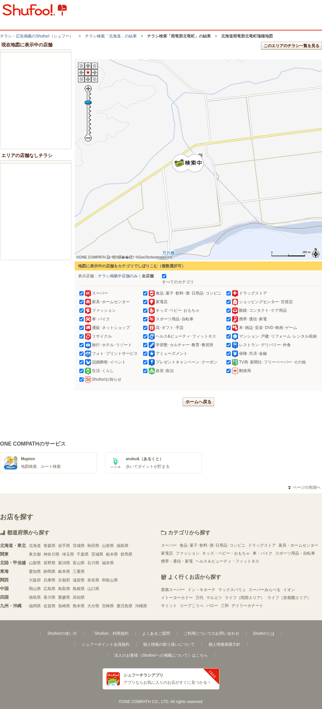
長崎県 (64, 606)
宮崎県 (108, 606)
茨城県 (97, 554)
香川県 (49, 597)
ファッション (188, 553)
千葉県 (83, 554)
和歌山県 (110, 580)
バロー (212, 605)
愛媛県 (64, 597)
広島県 (49, 588)
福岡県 (35, 606)
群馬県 (126, 554)
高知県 (79, 597)
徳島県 (35, 597)
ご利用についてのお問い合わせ (211, 633)
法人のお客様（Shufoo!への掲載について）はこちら (160, 655)
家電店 (167, 553)
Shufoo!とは (264, 633)
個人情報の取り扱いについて (169, 644)
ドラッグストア (262, 545)
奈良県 (93, 580)
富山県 (79, 563)
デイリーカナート (247, 605)
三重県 (79, 571)
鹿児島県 (124, 606)
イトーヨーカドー (177, 597)
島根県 (79, 588)
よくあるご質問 (156, 633)
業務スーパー (173, 589)
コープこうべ (191, 605)
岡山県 (35, 588)
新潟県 (64, 563)
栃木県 (112, 554)
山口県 (93, 588)
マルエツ (214, 597)
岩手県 (64, 545)
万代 (199, 597)
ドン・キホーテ (201, 589)
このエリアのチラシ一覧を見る (291, 45)
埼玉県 (68, 554)
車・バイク (263, 553)
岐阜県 (64, 571)
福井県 (108, 563)
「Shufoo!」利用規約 (109, 633)
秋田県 (93, 545)
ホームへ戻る (198, 401)
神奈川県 (51, 554)
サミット (169, 605)
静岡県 (49, 571)
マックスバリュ (232, 589)
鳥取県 (64, 588)
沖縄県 (141, 606)
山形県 (108, 545)
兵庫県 (49, 580)
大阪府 (35, 580)
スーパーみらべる (265, 589)
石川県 (93, 563)
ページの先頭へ (304, 487)
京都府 (64, 580)
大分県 (93, 606)
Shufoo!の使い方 (62, 633)
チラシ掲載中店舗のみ (118, 276)
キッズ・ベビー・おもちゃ (226, 553)
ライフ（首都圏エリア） (289, 597)
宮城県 (79, 545)
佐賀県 (49, 606)
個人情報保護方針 (224, 644)
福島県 (122, 545)
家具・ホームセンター (298, 545)
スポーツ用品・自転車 (295, 553)
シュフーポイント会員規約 (105, 644)
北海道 (35, 545)
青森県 (49, 545)
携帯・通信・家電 (177, 561)
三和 (225, 605)
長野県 (49, 563)
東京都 (35, 554)
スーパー (169, 545)
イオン (289, 589)
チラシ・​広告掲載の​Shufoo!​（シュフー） (36, 36)
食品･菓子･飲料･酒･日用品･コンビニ (212, 545)
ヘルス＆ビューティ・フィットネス (227, 561)
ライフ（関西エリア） (245, 597)
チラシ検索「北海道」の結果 (111, 36)
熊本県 (79, 606)
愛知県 (35, 571)
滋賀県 (79, 580)
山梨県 (35, 563)
